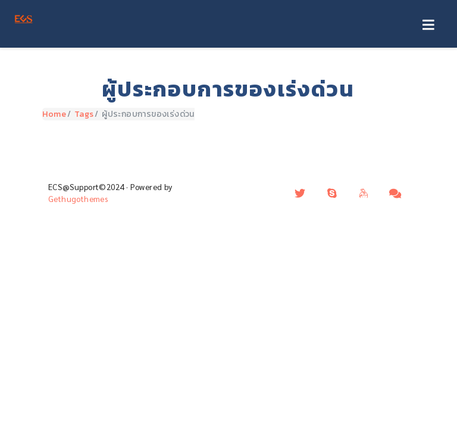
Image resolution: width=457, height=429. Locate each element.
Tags (84, 114)
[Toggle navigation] (428, 25)
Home (54, 114)
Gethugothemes (78, 199)
